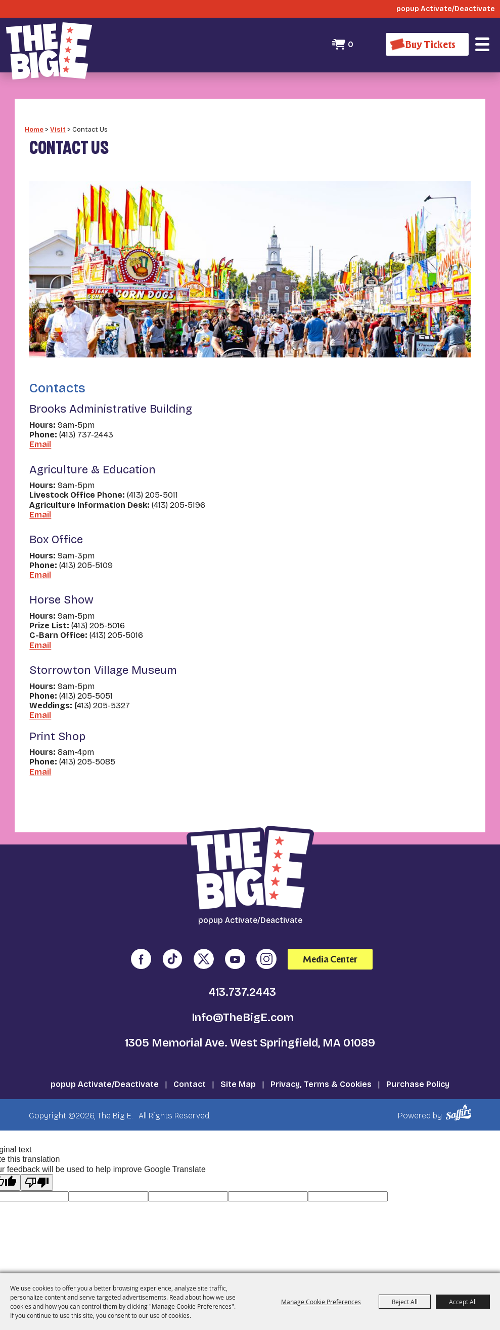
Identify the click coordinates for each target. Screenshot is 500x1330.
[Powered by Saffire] (460, 1112)
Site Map (238, 1084)
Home (34, 129)
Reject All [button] (405, 1302)
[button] (482, 44)
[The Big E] (49, 51)
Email (40, 444)
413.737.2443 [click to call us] (242, 992)
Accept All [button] (463, 1302)
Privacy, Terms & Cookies (321, 1084)
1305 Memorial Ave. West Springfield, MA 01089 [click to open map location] (250, 1043)
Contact (189, 1084)
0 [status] (350, 44)
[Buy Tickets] (427, 44)
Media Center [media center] (330, 959)
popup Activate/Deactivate (105, 1084)
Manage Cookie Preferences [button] (321, 1302)
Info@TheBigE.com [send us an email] (243, 1017)
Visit (58, 129)
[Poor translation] (37, 1182)
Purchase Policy (417, 1084)
